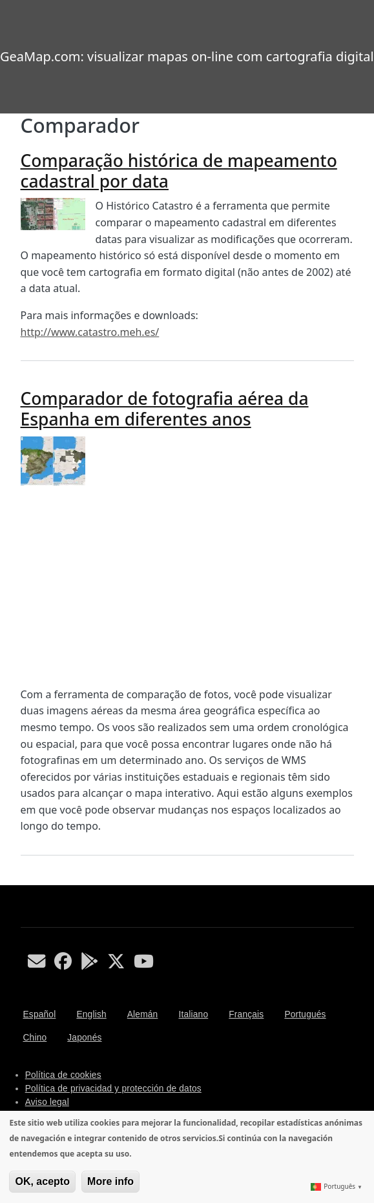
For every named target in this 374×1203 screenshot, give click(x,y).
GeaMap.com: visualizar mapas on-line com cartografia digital (187, 56)
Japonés (84, 1037)
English (91, 1014)
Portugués (305, 1014)
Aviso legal (47, 1102)
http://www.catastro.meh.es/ (90, 332)
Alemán (142, 1014)
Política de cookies (63, 1075)
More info (110, 1181)
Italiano (193, 1014)
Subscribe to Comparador (26, 880)
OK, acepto (42, 1181)
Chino (35, 1037)
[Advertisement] (187, 586)
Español (39, 1014)
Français (246, 1014)
